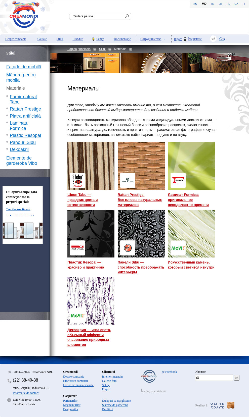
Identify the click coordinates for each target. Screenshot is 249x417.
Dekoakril (19, 149)
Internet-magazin (112, 376)
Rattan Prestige (25, 109)
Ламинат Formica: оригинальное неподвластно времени (188, 199)
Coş (222, 39)
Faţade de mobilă (23, 66)
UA (236, 4)
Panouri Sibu (23, 142)
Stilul (60, 39)
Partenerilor (70, 400)
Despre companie (15, 39)
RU (195, 4)
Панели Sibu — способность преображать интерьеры (141, 267)
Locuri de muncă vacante (78, 385)
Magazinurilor (71, 405)
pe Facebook (169, 372)
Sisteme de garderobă (115, 405)
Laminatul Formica (19, 126)
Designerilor (70, 409)
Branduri (77, 39)
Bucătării (107, 409)
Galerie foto (109, 381)
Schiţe (100, 39)
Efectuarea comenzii (75, 381)
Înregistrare (195, 39)
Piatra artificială (25, 116)
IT (244, 4)
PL (228, 4)
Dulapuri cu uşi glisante (116, 400)
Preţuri (106, 389)
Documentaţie (122, 39)
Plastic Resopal (25, 135)
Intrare (178, 39)
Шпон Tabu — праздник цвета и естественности (82, 199)
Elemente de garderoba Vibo (21, 160)
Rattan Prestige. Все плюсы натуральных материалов (140, 199)
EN (212, 4)
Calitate (42, 39)
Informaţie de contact (26, 393)
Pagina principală (79, 49)
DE (220, 4)
